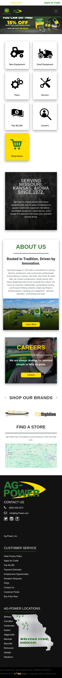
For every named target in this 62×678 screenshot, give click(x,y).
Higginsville (9, 635)
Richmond (8, 648)
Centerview (9, 626)
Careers (31, 375)
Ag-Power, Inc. (11, 536)
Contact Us (9, 587)
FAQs (6, 583)
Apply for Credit (52, 3)
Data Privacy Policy (13, 556)
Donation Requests (13, 578)
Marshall (8, 639)
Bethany (8, 617)
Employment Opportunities (16, 574)
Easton (7, 630)
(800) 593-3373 (13, 508)
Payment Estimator (13, 570)
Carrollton (8, 621)
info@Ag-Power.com (16, 513)
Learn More (31, 324)
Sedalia (7, 652)
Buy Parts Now (11, 596)
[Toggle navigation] (56, 11)
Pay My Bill (36, 3)
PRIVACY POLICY (42, 670)
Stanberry (8, 657)
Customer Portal (11, 592)
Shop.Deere (16, 3)
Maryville (8, 643)
